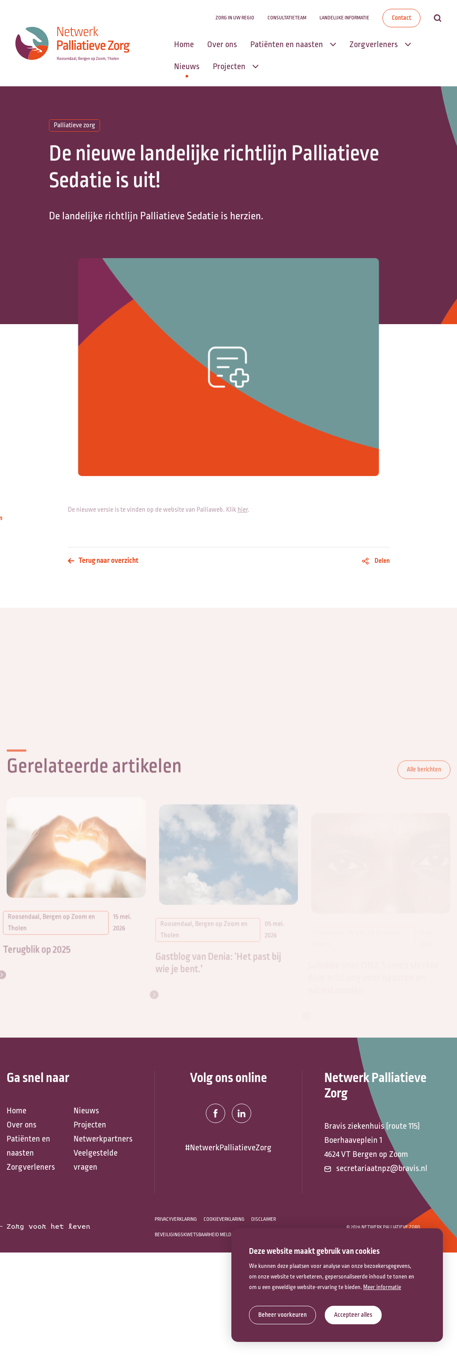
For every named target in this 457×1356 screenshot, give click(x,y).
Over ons (22, 1125)
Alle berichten (424, 781)
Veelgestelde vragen (96, 1160)
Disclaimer (263, 1219)
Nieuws (86, 1110)
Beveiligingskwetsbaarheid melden (196, 1234)
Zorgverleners (31, 1167)
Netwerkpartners (103, 1139)
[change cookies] (282, 1315)
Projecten (90, 1125)
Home (16, 1110)
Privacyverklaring (176, 1219)
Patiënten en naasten (28, 1146)
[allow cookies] (353, 1315)
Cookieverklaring (224, 1219)
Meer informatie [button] (382, 1287)
